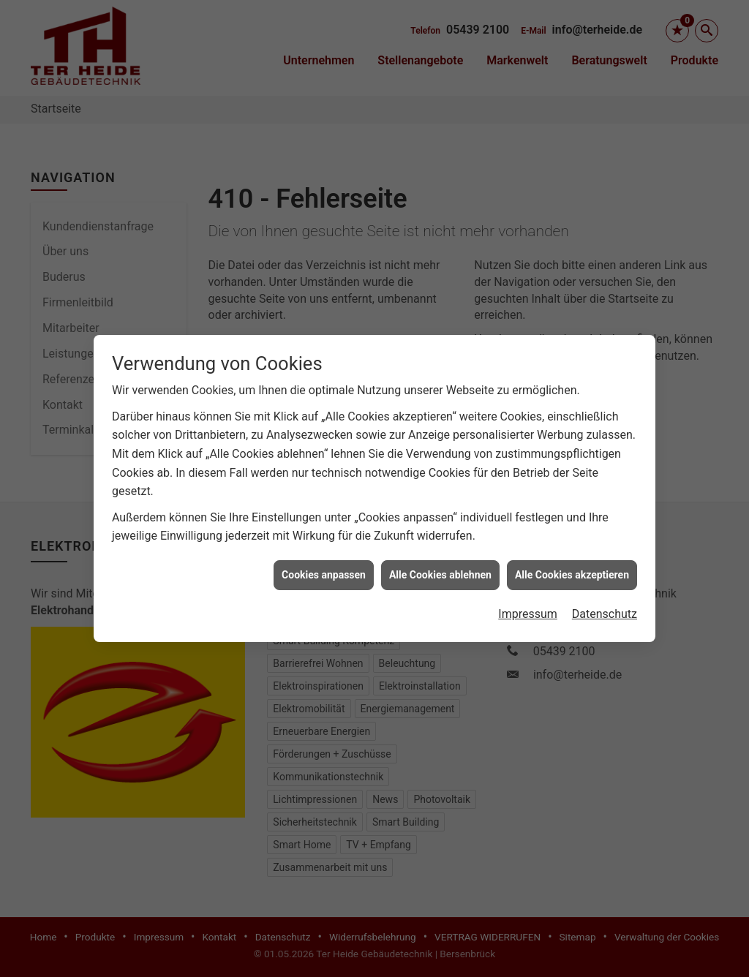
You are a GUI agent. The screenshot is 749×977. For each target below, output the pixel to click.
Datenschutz (604, 605)
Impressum (527, 605)
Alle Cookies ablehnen (440, 566)
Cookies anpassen (324, 566)
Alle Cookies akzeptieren (572, 566)
